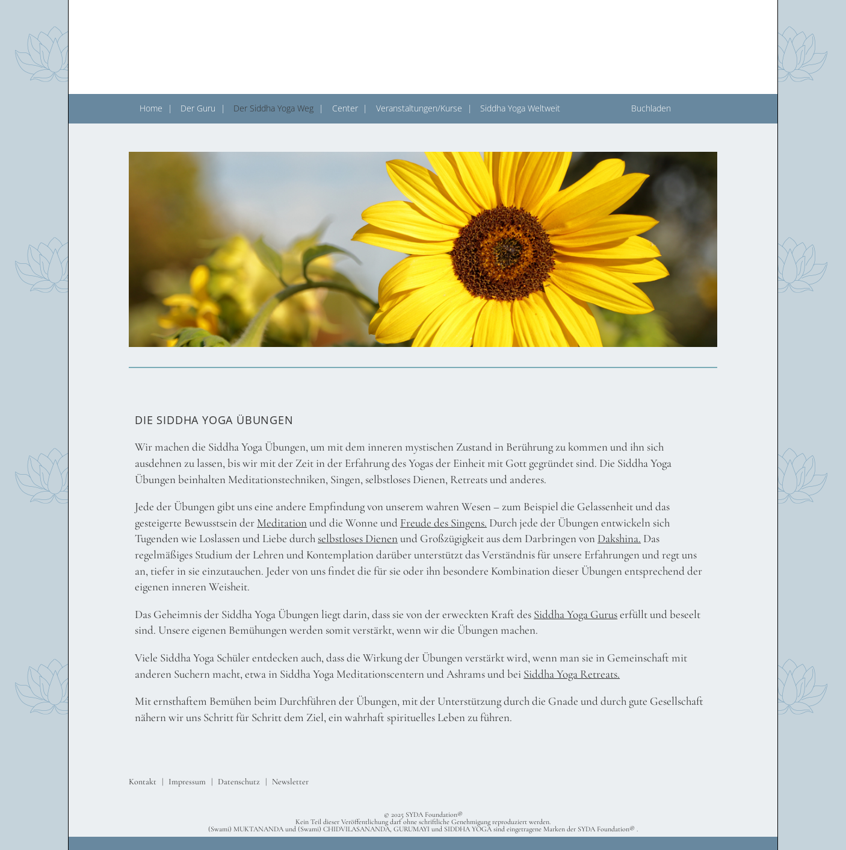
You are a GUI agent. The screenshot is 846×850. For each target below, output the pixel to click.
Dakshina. (619, 538)
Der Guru (198, 108)
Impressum (187, 782)
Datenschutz (239, 782)
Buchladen (651, 108)
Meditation (282, 523)
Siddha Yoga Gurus (575, 614)
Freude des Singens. (443, 523)
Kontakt (142, 782)
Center (345, 108)
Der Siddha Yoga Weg (273, 108)
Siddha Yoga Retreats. (571, 674)
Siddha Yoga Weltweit (520, 108)
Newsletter (290, 782)
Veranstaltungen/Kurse (419, 108)
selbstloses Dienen (358, 538)
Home (151, 108)
